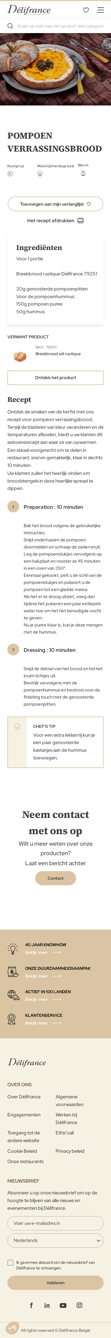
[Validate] (55, 1283)
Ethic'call (65, 1133)
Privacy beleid (70, 1151)
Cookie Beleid (22, 1151)
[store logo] (28, 9)
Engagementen (24, 1115)
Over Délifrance (24, 1097)
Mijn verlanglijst (86, 10)
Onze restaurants (25, 1161)
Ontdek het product (55, 378)
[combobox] (55, 26)
